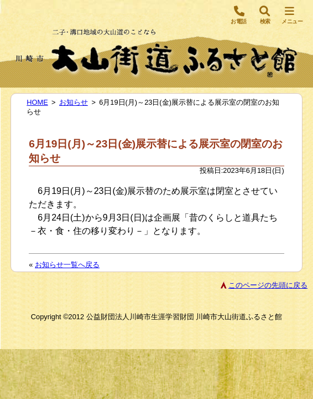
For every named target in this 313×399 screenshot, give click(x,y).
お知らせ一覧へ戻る (67, 264)
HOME (37, 102)
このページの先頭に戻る (267, 285)
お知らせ (73, 102)
